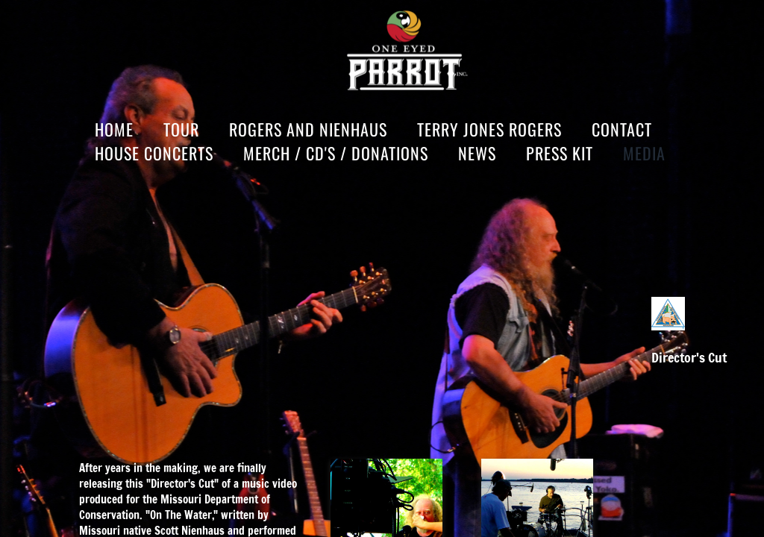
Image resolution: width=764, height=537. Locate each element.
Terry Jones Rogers (489, 129)
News (477, 153)
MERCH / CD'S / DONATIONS (335, 153)
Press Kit (559, 153)
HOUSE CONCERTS (154, 153)
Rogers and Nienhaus (308, 129)
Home (114, 129)
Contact (622, 129)
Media (644, 153)
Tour (181, 129)
